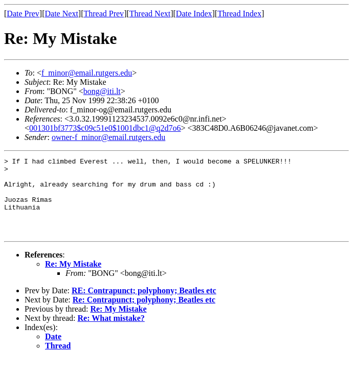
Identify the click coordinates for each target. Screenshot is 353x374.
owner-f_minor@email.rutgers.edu (108, 137)
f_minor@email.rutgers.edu (86, 72)
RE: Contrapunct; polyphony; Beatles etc (144, 305)
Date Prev (23, 13)
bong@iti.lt (102, 91)
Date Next (61, 13)
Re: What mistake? (111, 333)
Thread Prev (103, 13)
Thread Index (239, 13)
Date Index (194, 13)
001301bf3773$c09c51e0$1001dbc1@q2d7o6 (105, 128)
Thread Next (149, 13)
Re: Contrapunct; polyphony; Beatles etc (144, 315)
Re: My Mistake (73, 279)
